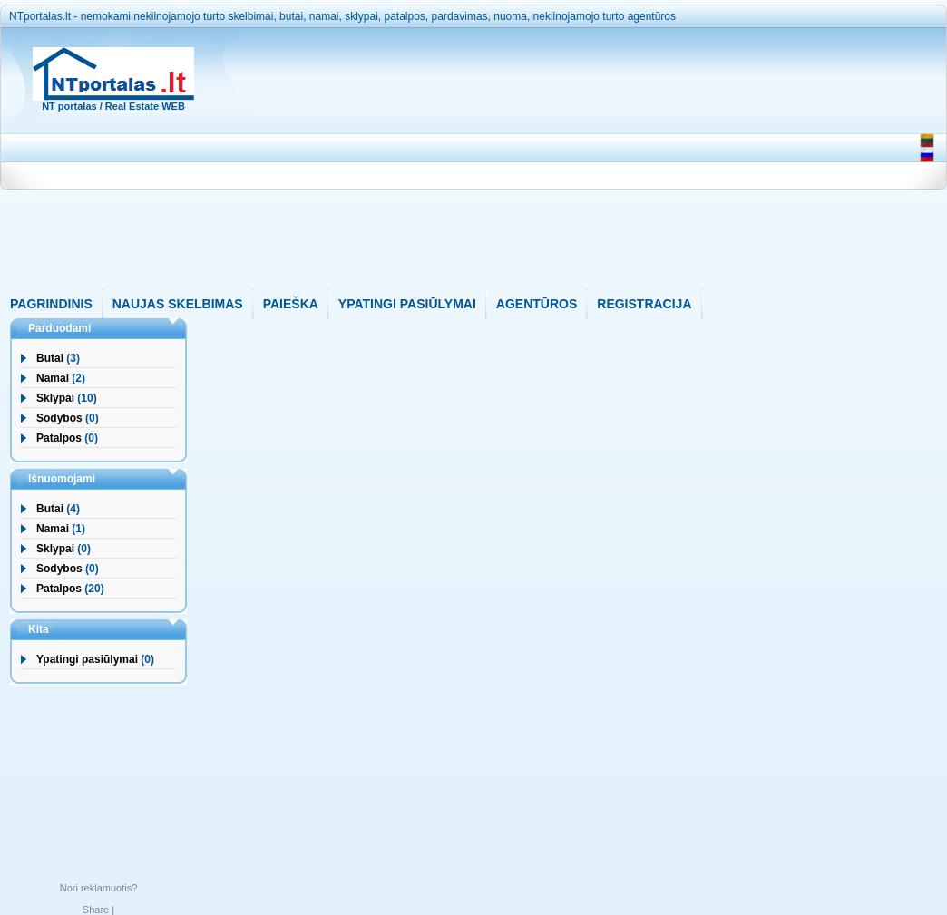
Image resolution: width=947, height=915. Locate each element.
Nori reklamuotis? (99, 887)
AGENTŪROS (536, 304)
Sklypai (55, 398)
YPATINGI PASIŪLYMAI (407, 304)
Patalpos (59, 438)
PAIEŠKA (290, 304)
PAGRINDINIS (51, 304)
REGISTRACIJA (644, 304)
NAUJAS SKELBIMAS (177, 304)
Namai (52, 378)
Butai (49, 358)
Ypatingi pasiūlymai (87, 659)
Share (96, 909)
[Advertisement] (557, 162)
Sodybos (59, 418)
